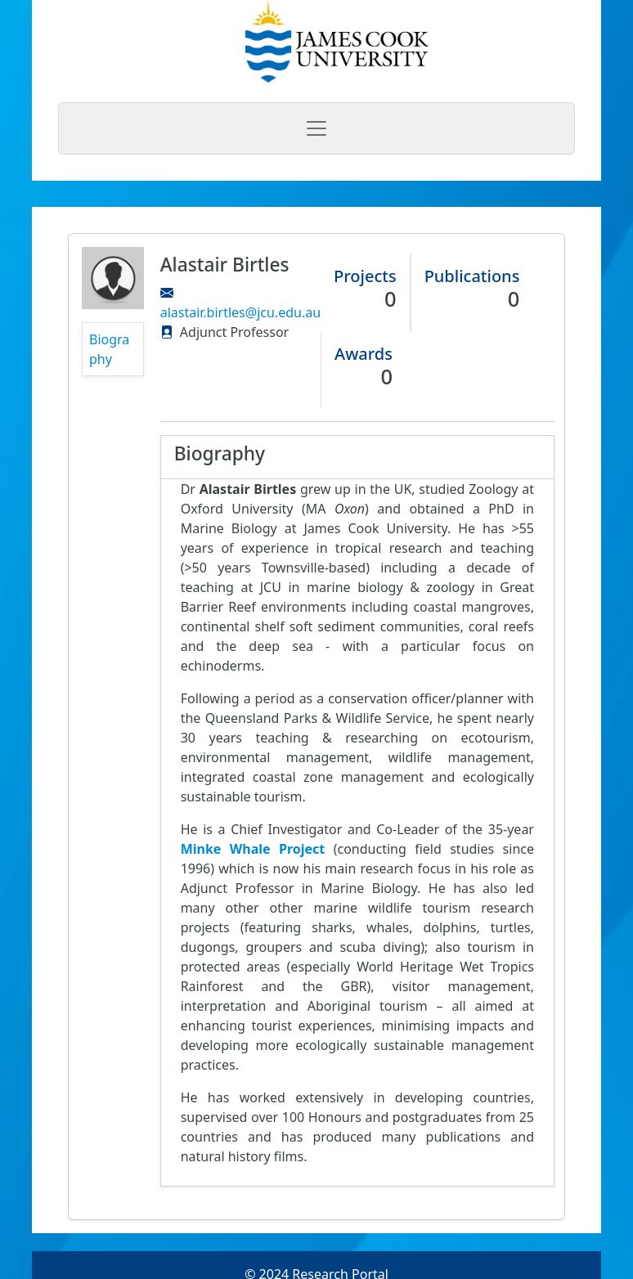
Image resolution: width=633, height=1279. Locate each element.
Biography (109, 349)
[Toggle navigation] (316, 128)
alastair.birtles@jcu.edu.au (240, 312)
